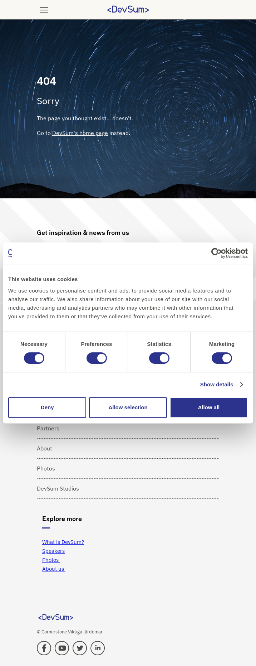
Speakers (53, 550)
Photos (46, 468)
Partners (48, 428)
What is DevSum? (63, 542)
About (44, 448)
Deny (47, 407)
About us (53, 568)
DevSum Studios (58, 488)
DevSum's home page (80, 132)
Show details (216, 384)
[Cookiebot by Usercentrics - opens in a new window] (216, 253)
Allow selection (127, 407)
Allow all (209, 407)
